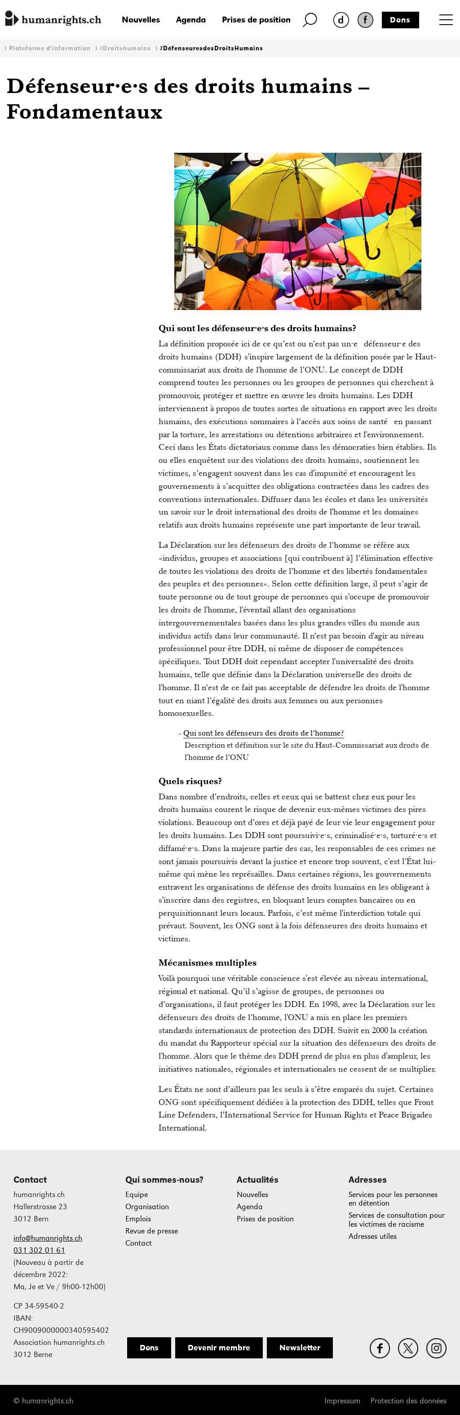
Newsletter (299, 1347)
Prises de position (256, 19)
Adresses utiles (373, 1236)
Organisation (147, 1206)
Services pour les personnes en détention (393, 1199)
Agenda (191, 19)
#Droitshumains (125, 48)
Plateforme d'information (50, 48)
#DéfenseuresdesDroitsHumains (211, 48)
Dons (400, 19)
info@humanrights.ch (47, 1238)
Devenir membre (219, 1347)
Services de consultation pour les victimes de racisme (397, 1220)
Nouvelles (141, 19)
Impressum (342, 1401)
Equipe (136, 1194)
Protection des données (409, 1401)
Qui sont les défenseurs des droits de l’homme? (263, 733)
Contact (138, 1243)
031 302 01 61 (39, 1250)
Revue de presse (151, 1231)
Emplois (138, 1219)
